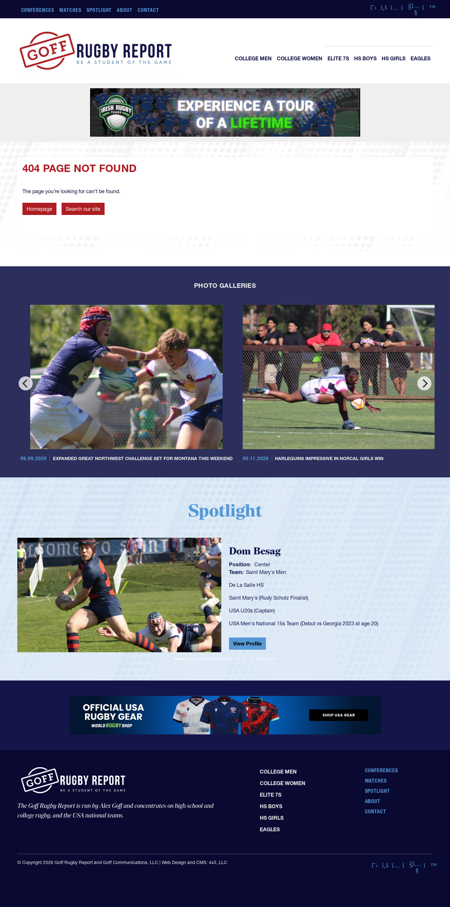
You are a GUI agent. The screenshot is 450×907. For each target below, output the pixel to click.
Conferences (38, 10)
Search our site (83, 209)
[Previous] (26, 383)
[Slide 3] (202, 659)
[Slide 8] (260, 659)
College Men (253, 58)
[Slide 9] (271, 659)
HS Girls (393, 58)
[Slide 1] (179, 659)
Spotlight (99, 10)
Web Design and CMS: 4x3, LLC (194, 862)
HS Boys (365, 58)
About (124, 10)
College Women (299, 58)
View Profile (247, 643)
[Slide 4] (213, 659)
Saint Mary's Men (266, 572)
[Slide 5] (225, 659)
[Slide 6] (237, 659)
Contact (148, 10)
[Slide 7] (248, 659)
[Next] (424, 383)
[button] (48, 598)
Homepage (39, 209)
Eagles (420, 58)
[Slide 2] (190, 659)
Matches (70, 10)
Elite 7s (338, 58)
